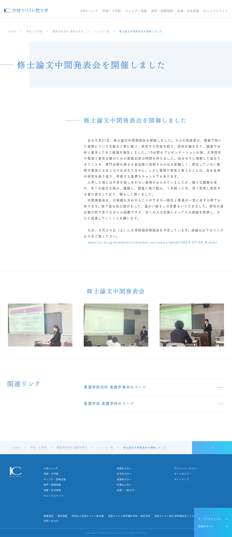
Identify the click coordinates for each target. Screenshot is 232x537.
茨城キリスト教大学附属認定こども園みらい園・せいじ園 (186, 516)
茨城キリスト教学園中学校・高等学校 (129, 516)
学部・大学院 (111, 11)
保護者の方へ (124, 479)
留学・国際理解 (162, 11)
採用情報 (63, 516)
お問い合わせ (51, 520)
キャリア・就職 (136, 11)
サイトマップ (181, 479)
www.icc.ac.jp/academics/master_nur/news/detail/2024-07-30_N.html (152, 241)
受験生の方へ (124, 468)
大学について (89, 11)
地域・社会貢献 (188, 11)
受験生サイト (206, 526)
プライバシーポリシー (186, 468)
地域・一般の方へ (127, 490)
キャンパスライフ (215, 11)
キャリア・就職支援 (55, 479)
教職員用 (49, 516)
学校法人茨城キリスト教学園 (87, 516)
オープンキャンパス (209, 519)
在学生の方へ (124, 473)
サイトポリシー (182, 473)
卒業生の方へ (124, 484)
